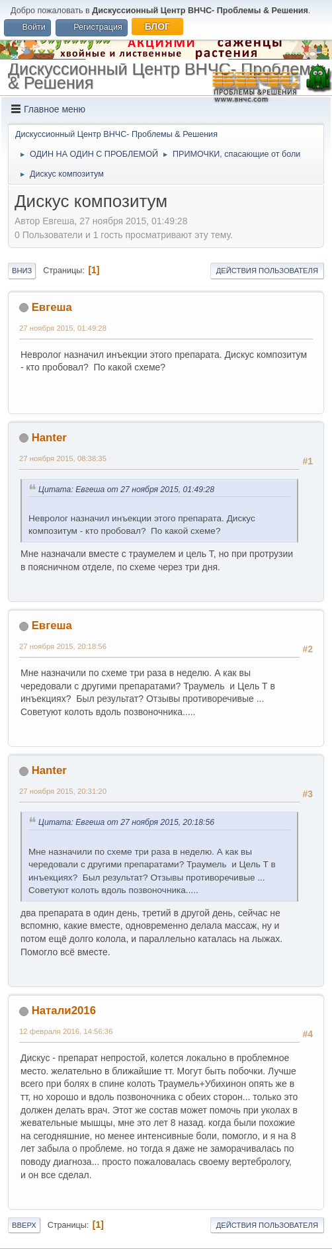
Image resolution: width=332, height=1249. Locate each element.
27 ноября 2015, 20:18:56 (62, 646)
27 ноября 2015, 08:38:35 (62, 458)
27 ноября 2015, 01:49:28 (62, 328)
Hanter (49, 437)
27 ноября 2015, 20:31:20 (62, 791)
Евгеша (52, 307)
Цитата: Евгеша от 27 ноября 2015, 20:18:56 (126, 822)
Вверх (24, 1225)
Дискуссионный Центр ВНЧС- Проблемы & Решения (165, 76)
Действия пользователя (267, 271)
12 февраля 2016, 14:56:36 (65, 1031)
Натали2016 (64, 1010)
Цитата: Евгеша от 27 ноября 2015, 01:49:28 (126, 489)
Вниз (22, 271)
